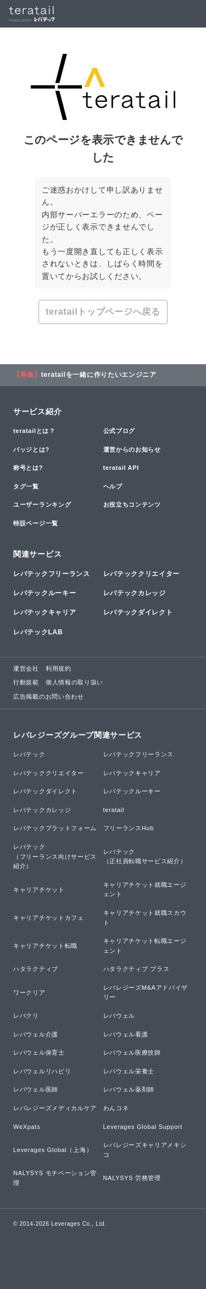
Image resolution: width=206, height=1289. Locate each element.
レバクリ (26, 1015)
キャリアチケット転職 (45, 945)
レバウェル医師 (35, 1089)
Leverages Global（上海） (52, 1150)
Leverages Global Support (143, 1126)
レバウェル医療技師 (132, 1052)
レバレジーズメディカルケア (55, 1108)
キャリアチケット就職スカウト (145, 917)
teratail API (121, 467)
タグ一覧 (26, 486)
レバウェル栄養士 (129, 1071)
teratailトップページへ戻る (103, 311)
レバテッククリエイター (141, 574)
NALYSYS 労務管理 (132, 1178)
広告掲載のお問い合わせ (48, 696)
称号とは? (28, 467)
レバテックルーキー (44, 593)
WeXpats (26, 1126)
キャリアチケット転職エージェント (145, 945)
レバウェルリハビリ (42, 1071)
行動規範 (26, 682)
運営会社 (26, 668)
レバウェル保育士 (39, 1052)
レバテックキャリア (44, 612)
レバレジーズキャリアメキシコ (145, 1150)
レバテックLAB (38, 632)
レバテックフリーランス (51, 574)
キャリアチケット (39, 889)
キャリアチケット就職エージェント (145, 889)
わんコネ (116, 1108)
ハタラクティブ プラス (136, 969)
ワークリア (29, 992)
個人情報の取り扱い (74, 682)
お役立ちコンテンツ (132, 504)
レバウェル (119, 1015)
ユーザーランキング (42, 504)
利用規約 (58, 668)
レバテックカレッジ (134, 593)
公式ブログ (119, 430)
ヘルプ (113, 486)
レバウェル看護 (125, 1034)
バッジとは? (31, 449)
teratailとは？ (34, 430)
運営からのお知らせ (132, 449)
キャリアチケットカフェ (48, 917)
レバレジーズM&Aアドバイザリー (145, 992)
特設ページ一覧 (35, 523)
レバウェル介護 (35, 1034)
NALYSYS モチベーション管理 (55, 1178)
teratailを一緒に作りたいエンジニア (99, 375)
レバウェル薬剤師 (129, 1089)
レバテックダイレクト (138, 612)
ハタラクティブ (35, 969)
